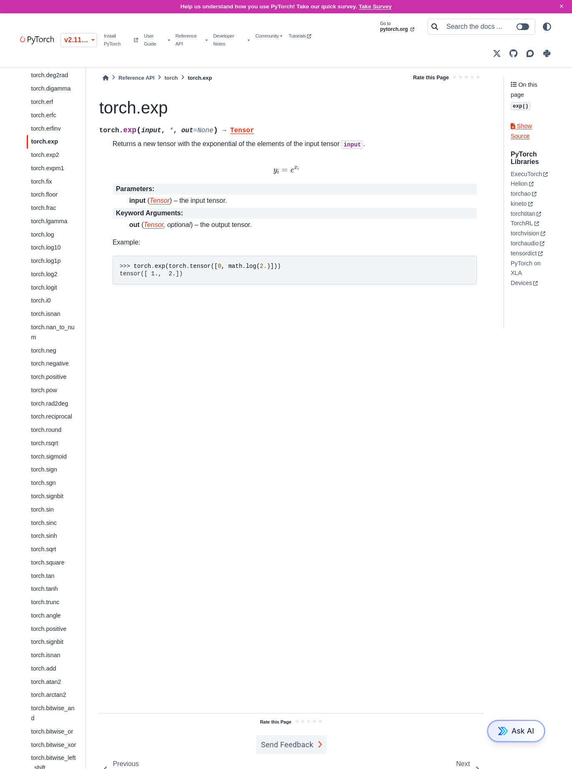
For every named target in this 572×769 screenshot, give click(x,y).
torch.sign (44, 469)
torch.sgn (43, 482)
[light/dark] (547, 27)
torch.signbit (47, 496)
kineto (519, 203)
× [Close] (561, 6)
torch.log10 (45, 247)
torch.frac (43, 207)
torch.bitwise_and (52, 713)
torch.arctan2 (48, 694)
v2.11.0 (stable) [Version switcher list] (80, 39)
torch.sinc (44, 522)
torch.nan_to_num (52, 332)
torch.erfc (43, 115)
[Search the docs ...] (488, 26)
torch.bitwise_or (52, 731)
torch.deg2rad (49, 75)
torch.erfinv (45, 128)
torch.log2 (44, 274)
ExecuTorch (526, 174)
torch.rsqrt (44, 443)
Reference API (186, 39)
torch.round (46, 429)
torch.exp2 (45, 154)
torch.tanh (44, 588)
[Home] (105, 77)
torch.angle (45, 615)
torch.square (47, 562)
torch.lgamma (49, 221)
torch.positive (48, 376)
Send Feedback (287, 744)
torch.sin (42, 509)
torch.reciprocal (51, 416)
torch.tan (42, 575)
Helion (519, 183)
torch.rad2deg (49, 403)
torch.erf (42, 101)
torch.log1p (45, 260)
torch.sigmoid (49, 456)
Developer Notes (223, 39)
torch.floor (44, 194)
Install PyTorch (121, 39)
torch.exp (44, 141)
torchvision (525, 233)
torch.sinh (44, 535)
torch (171, 78)
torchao (521, 193)
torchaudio (525, 243)
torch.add (43, 668)
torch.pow (44, 390)
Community (267, 35)
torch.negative (49, 363)
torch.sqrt (43, 549)
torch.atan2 (46, 681)
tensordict (524, 253)
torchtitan (523, 213)
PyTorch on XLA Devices (526, 273)
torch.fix (41, 181)
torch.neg (43, 350)
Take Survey (375, 6)
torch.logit (44, 287)
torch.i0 (40, 300)
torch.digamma (51, 88)
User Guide (150, 39)
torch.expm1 (47, 168)
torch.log (42, 234)
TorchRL (522, 223)
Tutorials (300, 35)
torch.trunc (45, 602)
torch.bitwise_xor (53, 744)
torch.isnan (45, 313)
